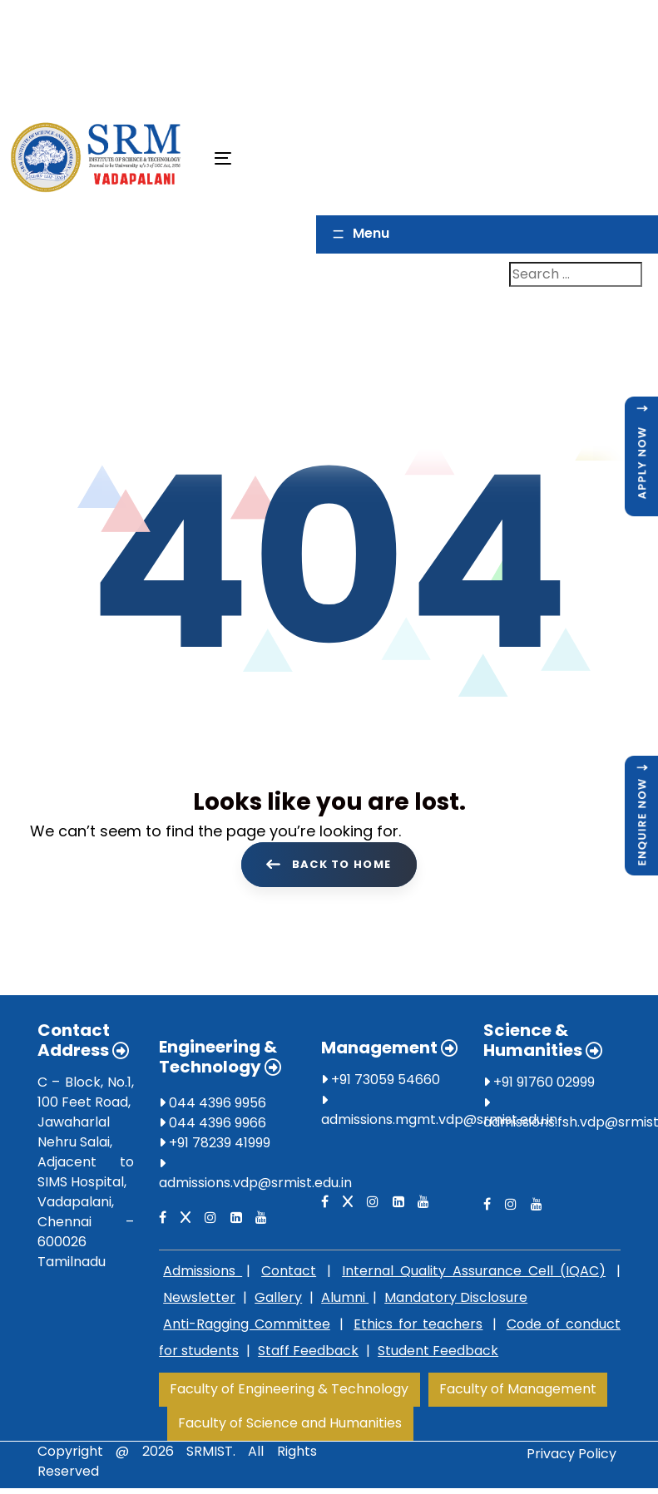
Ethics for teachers (418, 1327)
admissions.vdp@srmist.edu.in (255, 1186)
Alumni (345, 1300)
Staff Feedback (308, 1353)
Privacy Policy (571, 1457)
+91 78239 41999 (214, 1146)
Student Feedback (438, 1353)
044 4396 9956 (212, 1106)
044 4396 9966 (212, 1126)
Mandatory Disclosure (455, 1300)
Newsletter (199, 1300)
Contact (288, 1274)
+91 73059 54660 (380, 1082)
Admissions (202, 1274)
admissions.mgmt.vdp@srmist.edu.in (439, 1122)
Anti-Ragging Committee (246, 1327)
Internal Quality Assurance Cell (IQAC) (474, 1274)
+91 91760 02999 (539, 1085)
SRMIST (209, 1454)
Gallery (278, 1300)
